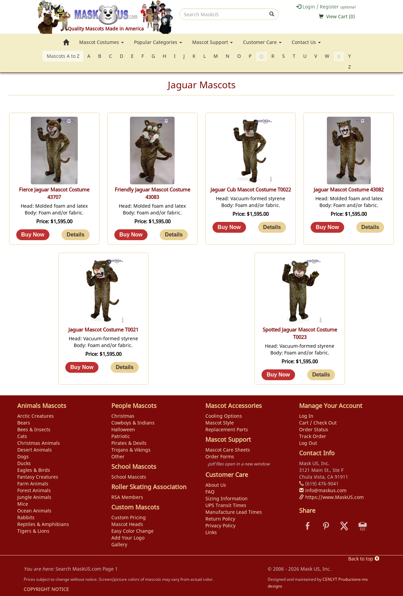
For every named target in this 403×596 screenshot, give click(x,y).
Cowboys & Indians (133, 422)
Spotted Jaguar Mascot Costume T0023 (300, 333)
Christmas (122, 416)
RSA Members (127, 497)
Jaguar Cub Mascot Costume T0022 (250, 189)
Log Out (308, 443)
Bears (23, 422)
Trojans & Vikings (131, 449)
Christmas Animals (38, 443)
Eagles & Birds (33, 470)
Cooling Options (223, 416)
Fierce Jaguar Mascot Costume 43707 (54, 193)
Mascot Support (212, 42)
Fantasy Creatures (37, 477)
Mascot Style (219, 422)
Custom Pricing (128, 517)
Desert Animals (34, 449)
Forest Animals (34, 490)
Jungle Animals (34, 497)
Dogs (23, 456)
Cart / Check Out (318, 422)
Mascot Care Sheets (227, 449)
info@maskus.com (322, 490)
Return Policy (220, 518)
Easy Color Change (132, 531)
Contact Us (306, 42)
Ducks (24, 463)
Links (211, 532)
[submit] (271, 14)
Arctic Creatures (35, 416)
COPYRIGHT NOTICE (46, 589)
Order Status (313, 429)
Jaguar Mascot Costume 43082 (349, 189)
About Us (215, 485)
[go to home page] (66, 42)
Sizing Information (226, 498)
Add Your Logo (127, 537)
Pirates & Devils (129, 443)
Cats (22, 436)
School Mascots (128, 477)
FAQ (210, 491)
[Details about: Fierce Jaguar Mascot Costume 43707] (75, 234)
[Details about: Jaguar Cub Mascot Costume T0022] (272, 227)
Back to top (363, 558)
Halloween (123, 429)
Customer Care (262, 42)
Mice (22, 504)
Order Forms (219, 456)
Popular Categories (158, 42)
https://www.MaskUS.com (331, 497)
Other (118, 456)
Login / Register (325, 6)
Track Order (312, 436)
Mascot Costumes (101, 42)
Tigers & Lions (33, 531)
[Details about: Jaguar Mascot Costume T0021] (124, 367)
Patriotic (120, 436)
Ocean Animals (34, 510)
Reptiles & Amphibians (43, 524)
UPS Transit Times (225, 505)
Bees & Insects (33, 429)
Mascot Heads (127, 524)
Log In (306, 416)
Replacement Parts (226, 429)
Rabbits (26, 517)
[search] (222, 14)
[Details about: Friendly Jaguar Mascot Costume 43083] (173, 234)
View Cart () (340, 16)
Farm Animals (32, 483)
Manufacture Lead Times (233, 512)
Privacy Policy (220, 525)
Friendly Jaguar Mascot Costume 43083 (152, 193)
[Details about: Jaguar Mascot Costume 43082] (370, 227)
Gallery (119, 544)
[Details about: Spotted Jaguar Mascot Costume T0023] (321, 374)
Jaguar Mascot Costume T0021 (103, 329)
